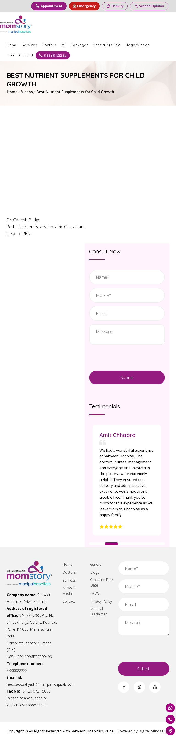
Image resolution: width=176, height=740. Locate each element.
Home (19, 44)
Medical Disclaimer (98, 611)
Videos (27, 91)
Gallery (95, 564)
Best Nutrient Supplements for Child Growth (75, 91)
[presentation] (127, 357)
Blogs (94, 572)
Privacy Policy (101, 601)
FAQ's (95, 593)
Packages (86, 44)
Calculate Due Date (101, 582)
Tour (17, 55)
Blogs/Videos (144, 44)
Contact (33, 55)
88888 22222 (59, 55)
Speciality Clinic (113, 44)
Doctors (56, 44)
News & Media (69, 590)
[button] (97, 543)
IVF (70, 44)
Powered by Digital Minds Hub (143, 731)
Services (36, 44)
